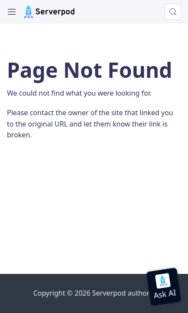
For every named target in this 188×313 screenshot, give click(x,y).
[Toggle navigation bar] (12, 12)
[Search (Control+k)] (173, 11)
